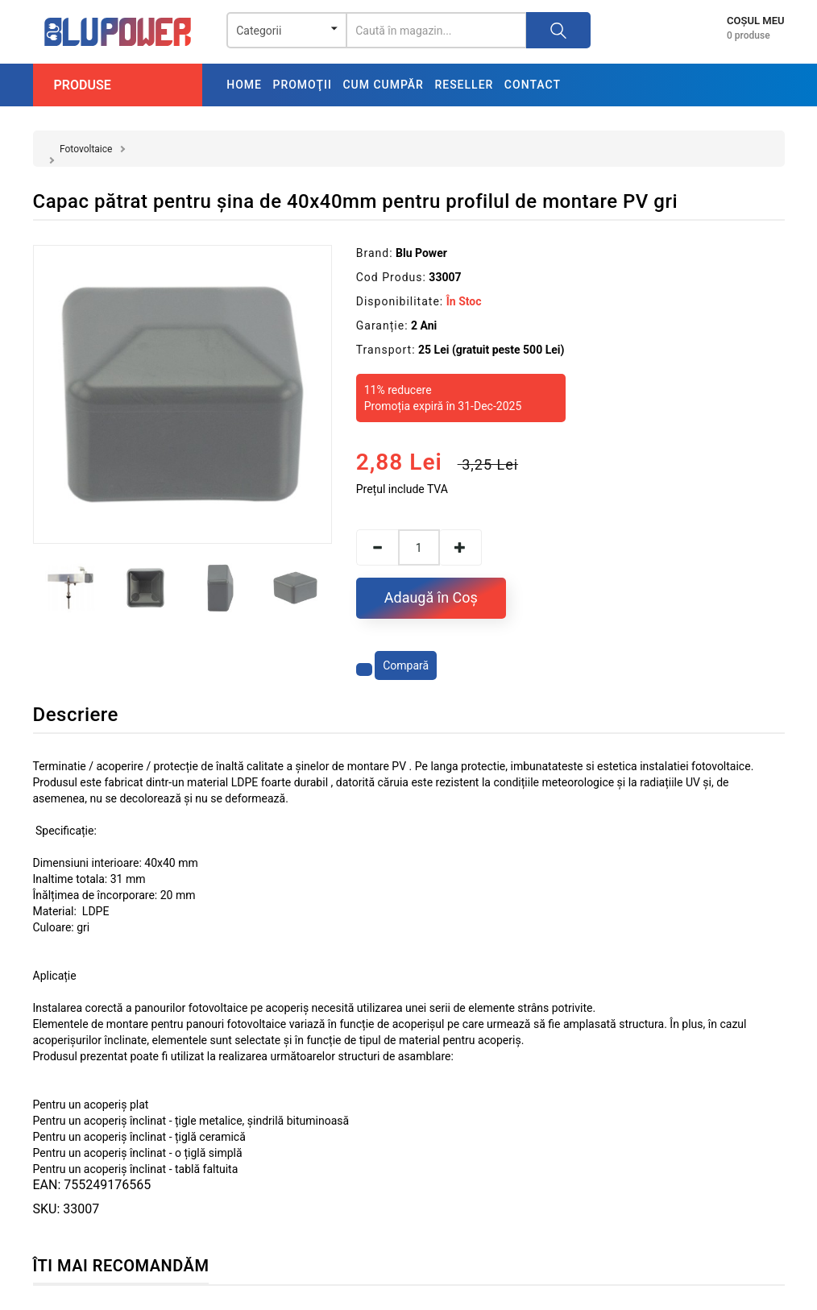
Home (244, 84)
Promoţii (301, 84)
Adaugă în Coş (431, 597)
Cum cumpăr (383, 84)
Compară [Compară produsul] (406, 665)
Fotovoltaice (86, 149)
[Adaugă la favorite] (364, 669)
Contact (532, 84)
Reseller (463, 84)
